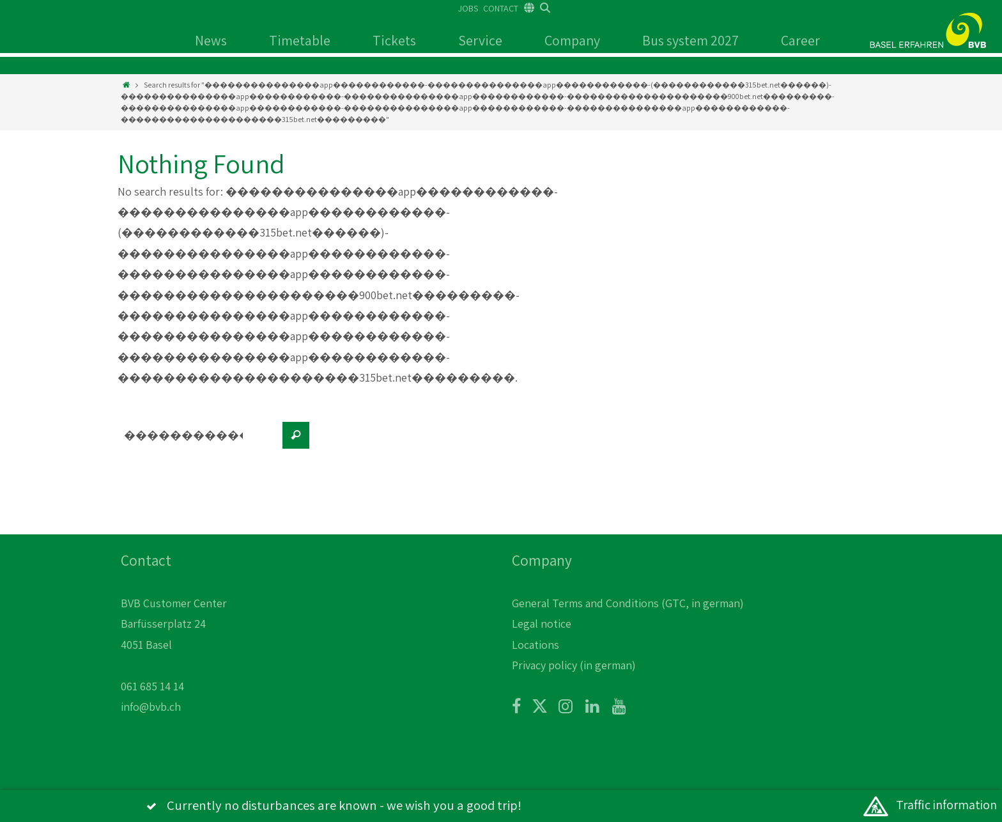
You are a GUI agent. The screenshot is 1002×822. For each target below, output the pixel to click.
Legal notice (541, 623)
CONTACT (500, 8)
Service (480, 40)
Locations (535, 644)
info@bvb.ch (151, 706)
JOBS (468, 8)
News (211, 40)
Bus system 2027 (690, 40)
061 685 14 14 (152, 686)
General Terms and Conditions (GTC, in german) (628, 603)
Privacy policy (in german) (574, 665)
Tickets (394, 40)
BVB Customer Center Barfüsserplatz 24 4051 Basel (174, 624)
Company (572, 40)
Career (800, 40)
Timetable (299, 40)
